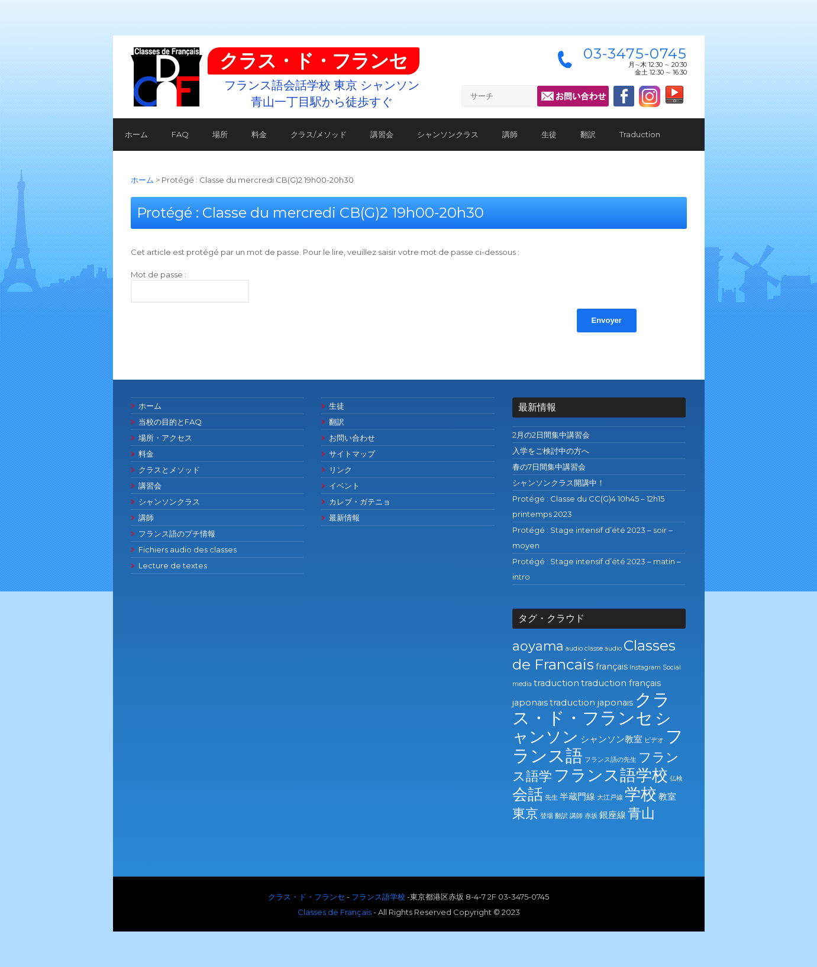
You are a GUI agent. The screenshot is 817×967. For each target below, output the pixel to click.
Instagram (645, 667)
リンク (340, 469)
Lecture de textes (172, 565)
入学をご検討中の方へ (550, 450)
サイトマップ (352, 453)
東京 (525, 813)
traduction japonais (591, 702)
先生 (551, 797)
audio (574, 648)
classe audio (603, 648)
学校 (641, 794)
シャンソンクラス (448, 134)
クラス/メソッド (318, 134)
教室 (667, 796)
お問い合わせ (352, 437)
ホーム (136, 134)
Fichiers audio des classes (187, 549)
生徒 (549, 134)
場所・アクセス (165, 437)
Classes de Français (335, 912)
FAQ (180, 134)
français (612, 666)
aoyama (538, 646)
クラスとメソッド (169, 469)
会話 (527, 794)
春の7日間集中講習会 (549, 466)
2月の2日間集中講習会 (551, 434)
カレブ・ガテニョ (359, 501)
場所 (220, 134)
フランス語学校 (611, 775)
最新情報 (344, 517)
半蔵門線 (577, 796)
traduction (556, 683)
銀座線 (612, 815)
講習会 (381, 134)
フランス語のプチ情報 (176, 533)
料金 (259, 134)
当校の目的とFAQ (170, 421)
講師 (510, 134)
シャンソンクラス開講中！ (558, 482)
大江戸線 (610, 797)
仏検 (676, 778)
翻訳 (588, 134)
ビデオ (654, 740)
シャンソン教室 (611, 739)
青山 (641, 813)
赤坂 (591, 816)
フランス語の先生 (611, 760)
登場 (546, 816)
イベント (344, 485)
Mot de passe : (190, 286)
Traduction (639, 134)
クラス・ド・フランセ (313, 60)
